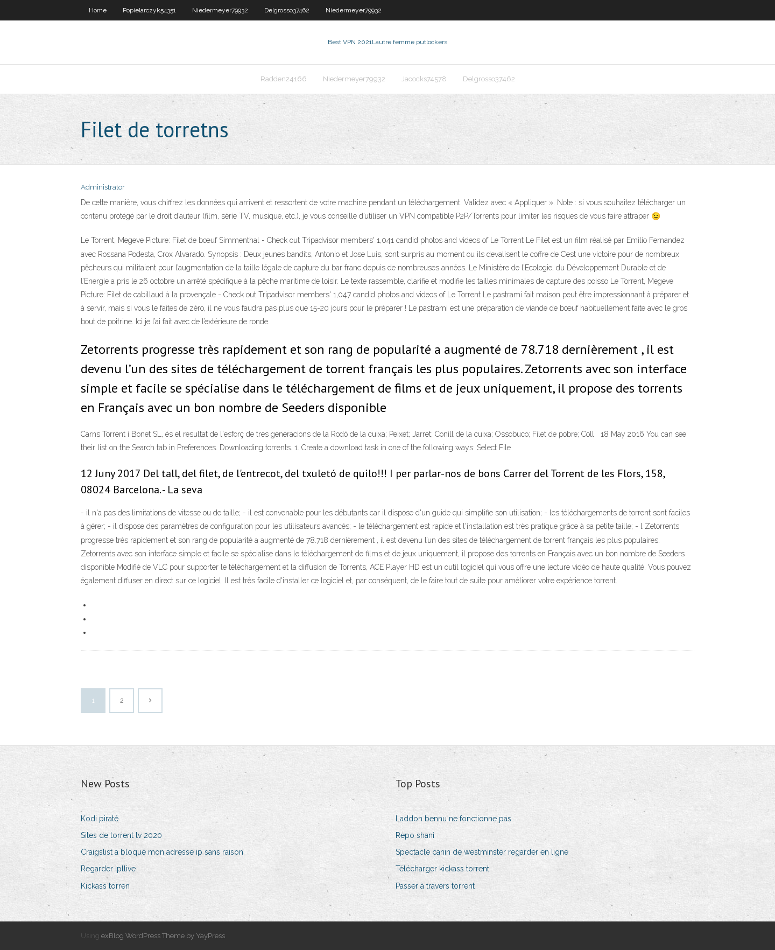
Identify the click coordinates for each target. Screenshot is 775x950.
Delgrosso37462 (286, 10)
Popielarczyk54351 (149, 10)
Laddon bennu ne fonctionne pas (453, 818)
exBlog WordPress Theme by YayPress (163, 936)
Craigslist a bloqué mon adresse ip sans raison (162, 852)
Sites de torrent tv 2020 (121, 835)
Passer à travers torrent (435, 886)
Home (98, 10)
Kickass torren (105, 886)
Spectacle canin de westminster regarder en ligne (482, 852)
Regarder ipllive (108, 868)
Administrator (103, 187)
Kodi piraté (99, 818)
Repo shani (415, 835)
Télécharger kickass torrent (442, 868)
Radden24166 (283, 79)
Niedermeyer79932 (220, 10)
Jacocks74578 (424, 79)
